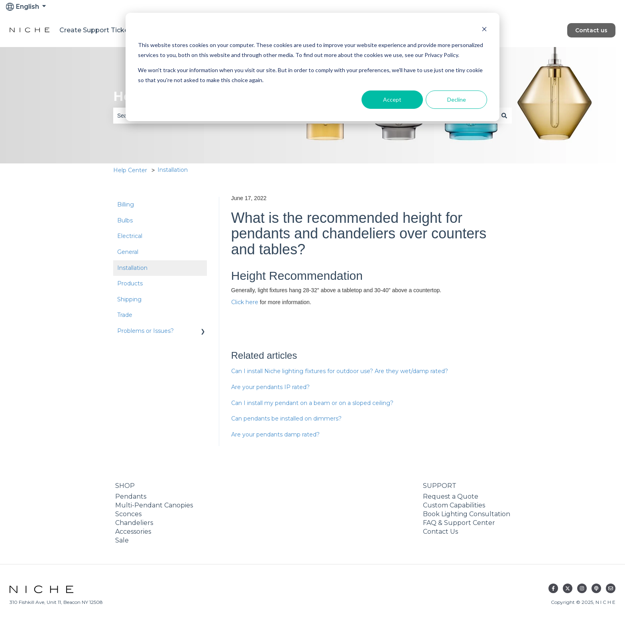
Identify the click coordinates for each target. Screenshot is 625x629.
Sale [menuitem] (122, 540)
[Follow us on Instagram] (582, 588)
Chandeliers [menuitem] (134, 523)
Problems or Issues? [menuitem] (145, 330)
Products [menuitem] (130, 283)
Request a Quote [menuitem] (450, 496)
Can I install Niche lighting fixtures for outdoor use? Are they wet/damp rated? (339, 371)
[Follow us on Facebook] (553, 588)
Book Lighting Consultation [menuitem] (466, 514)
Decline (456, 99)
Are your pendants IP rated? (270, 387)
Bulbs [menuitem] (125, 220)
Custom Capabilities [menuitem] (454, 505)
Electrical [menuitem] (129, 236)
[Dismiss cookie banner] (484, 30)
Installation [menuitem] (132, 267)
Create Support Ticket (95, 30)
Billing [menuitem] (125, 204)
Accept (392, 99)
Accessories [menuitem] (133, 531)
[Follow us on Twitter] (567, 588)
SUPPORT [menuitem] (439, 485)
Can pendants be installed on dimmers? (286, 418)
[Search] (504, 116)
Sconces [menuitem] (128, 514)
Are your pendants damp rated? (275, 434)
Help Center (130, 170)
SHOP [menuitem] (125, 485)
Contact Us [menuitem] (440, 531)
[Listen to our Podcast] (596, 588)
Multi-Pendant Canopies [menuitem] (154, 505)
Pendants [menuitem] (130, 496)
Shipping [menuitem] (129, 299)
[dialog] (312, 67)
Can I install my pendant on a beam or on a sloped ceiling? (312, 403)
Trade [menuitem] (124, 314)
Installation (172, 169)
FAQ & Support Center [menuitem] (459, 523)
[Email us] (610, 588)
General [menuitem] (127, 252)
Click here (244, 302)
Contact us (591, 30)
